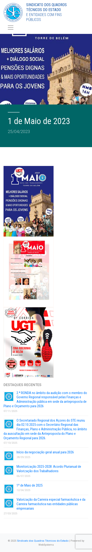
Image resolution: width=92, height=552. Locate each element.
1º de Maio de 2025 (29, 485)
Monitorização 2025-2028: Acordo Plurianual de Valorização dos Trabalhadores (49, 468)
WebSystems (46, 544)
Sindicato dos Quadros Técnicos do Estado (42, 540)
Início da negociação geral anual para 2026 (45, 452)
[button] (9, 542)
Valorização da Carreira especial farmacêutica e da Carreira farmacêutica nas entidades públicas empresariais (51, 504)
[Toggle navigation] (10, 27)
